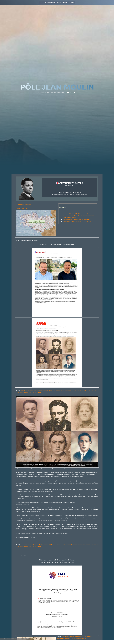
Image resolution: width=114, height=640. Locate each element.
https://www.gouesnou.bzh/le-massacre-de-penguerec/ (77, 221)
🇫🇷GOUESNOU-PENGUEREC (23, 638)
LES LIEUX (13, 638)
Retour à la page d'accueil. (24, 204)
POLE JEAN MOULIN (48, 2)
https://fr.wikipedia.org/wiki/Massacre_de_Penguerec (76, 219)
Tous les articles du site (23, 208)
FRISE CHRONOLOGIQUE (65, 2)
